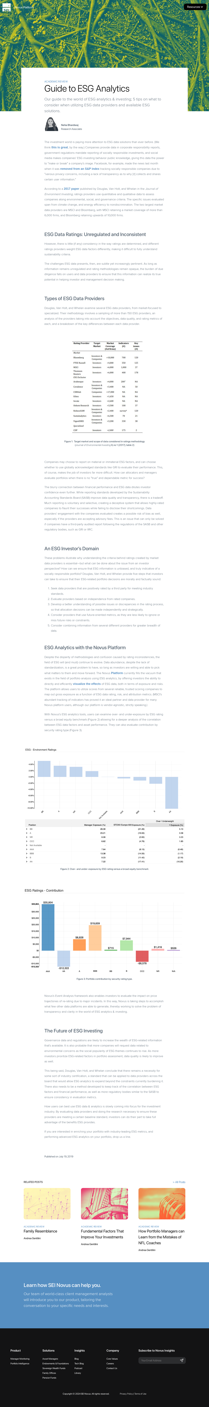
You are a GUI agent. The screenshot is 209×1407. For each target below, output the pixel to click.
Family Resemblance (40, 1231)
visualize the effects (87, 684)
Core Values (112, 1358)
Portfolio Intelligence (19, 1363)
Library (77, 1373)
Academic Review (56, 81)
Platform (117, 673)
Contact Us (111, 1368)
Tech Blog (79, 1363)
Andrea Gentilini (32, 1238)
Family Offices (49, 1373)
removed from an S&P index (79, 168)
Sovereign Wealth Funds (53, 1368)
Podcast (78, 1368)
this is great (59, 147)
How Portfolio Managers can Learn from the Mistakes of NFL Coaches (161, 1237)
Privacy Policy (126, 1393)
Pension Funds (49, 1377)
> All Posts (179, 1182)
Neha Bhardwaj (70, 125)
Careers (110, 1363)
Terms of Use (140, 1393)
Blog (76, 1358)
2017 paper (71, 188)
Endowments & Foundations (55, 1363)
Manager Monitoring (20, 1358)
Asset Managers (50, 1358)
